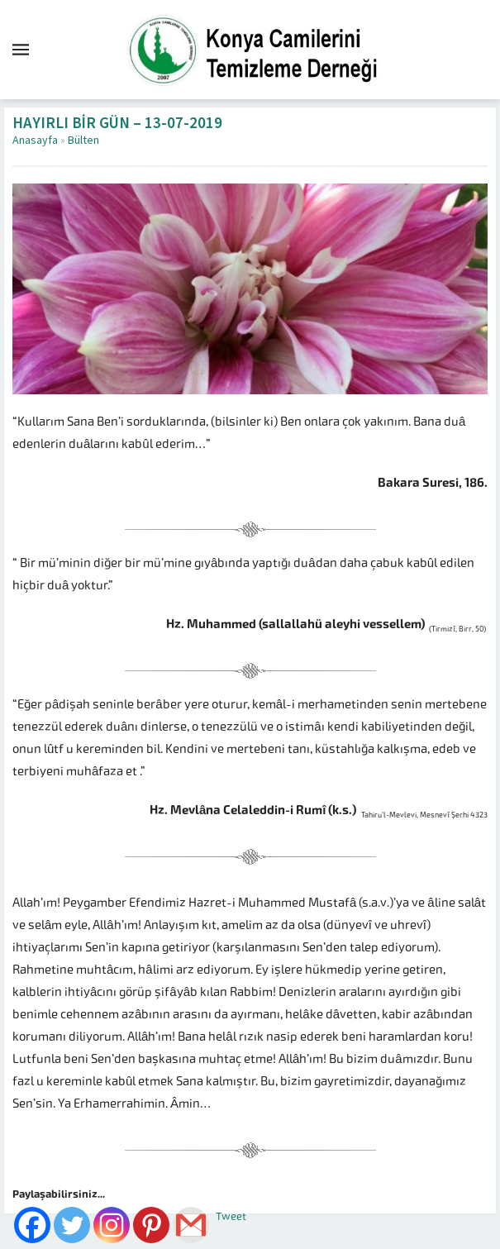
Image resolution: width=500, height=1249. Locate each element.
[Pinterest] (151, 1225)
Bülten (83, 140)
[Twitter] (72, 1225)
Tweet (231, 1216)
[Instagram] (111, 1225)
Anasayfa (35, 140)
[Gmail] (191, 1225)
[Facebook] (32, 1225)
